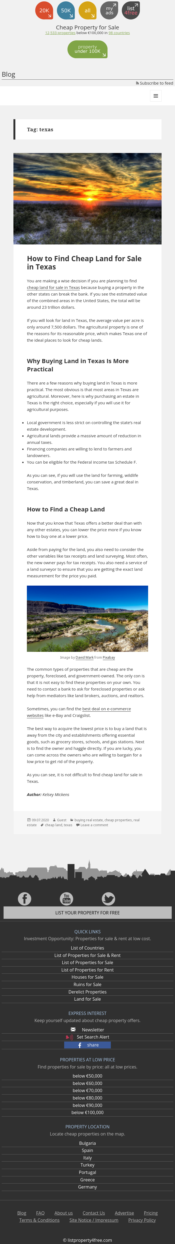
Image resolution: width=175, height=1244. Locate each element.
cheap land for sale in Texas (53, 287)
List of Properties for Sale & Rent (87, 955)
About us (64, 1213)
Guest (61, 820)
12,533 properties (60, 32)
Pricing (151, 1213)
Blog (8, 74)
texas (68, 825)
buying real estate (89, 820)
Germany (87, 1187)
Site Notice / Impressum (93, 1220)
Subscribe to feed (154, 83)
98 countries (119, 32)
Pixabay (109, 657)
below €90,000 (87, 1105)
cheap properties (118, 820)
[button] (87, 1045)
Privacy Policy (142, 1220)
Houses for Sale (87, 977)
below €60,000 (87, 1083)
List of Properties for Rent (87, 970)
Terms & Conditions (39, 1220)
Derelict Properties (87, 992)
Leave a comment (94, 825)
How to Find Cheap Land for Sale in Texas (84, 263)
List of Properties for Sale (87, 962)
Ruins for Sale (87, 984)
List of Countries (87, 948)
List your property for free (87, 913)
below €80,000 (87, 1098)
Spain (87, 1150)
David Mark (85, 657)
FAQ (40, 1213)
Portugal (87, 1172)
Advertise (124, 1213)
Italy (87, 1158)
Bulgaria (87, 1143)
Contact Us (94, 1213)
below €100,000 (87, 1112)
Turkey (88, 1165)
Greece (87, 1180)
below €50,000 (87, 1076)
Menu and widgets (156, 101)
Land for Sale (87, 999)
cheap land (53, 825)
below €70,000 (87, 1090)
